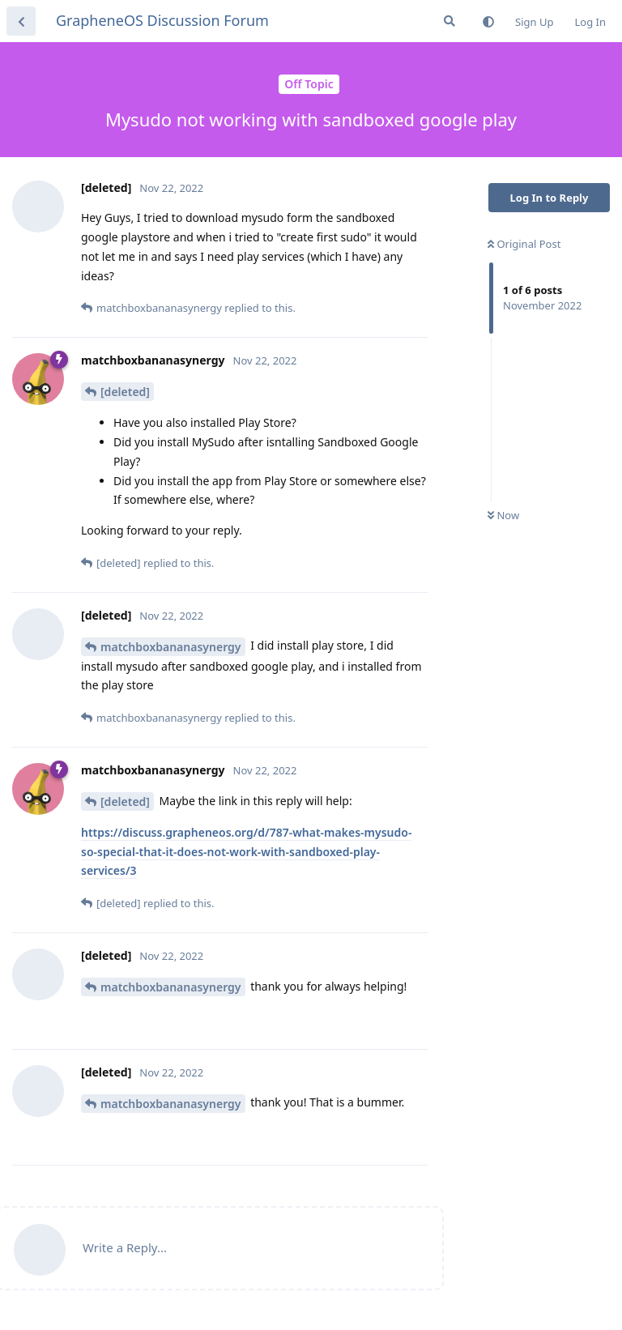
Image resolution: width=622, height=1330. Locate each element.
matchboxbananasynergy (170, 646)
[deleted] (125, 391)
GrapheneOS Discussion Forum (162, 20)
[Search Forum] (449, 21)
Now (503, 515)
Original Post (524, 244)
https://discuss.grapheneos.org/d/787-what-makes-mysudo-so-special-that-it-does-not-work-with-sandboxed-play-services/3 (246, 852)
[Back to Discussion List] (21, 21)
